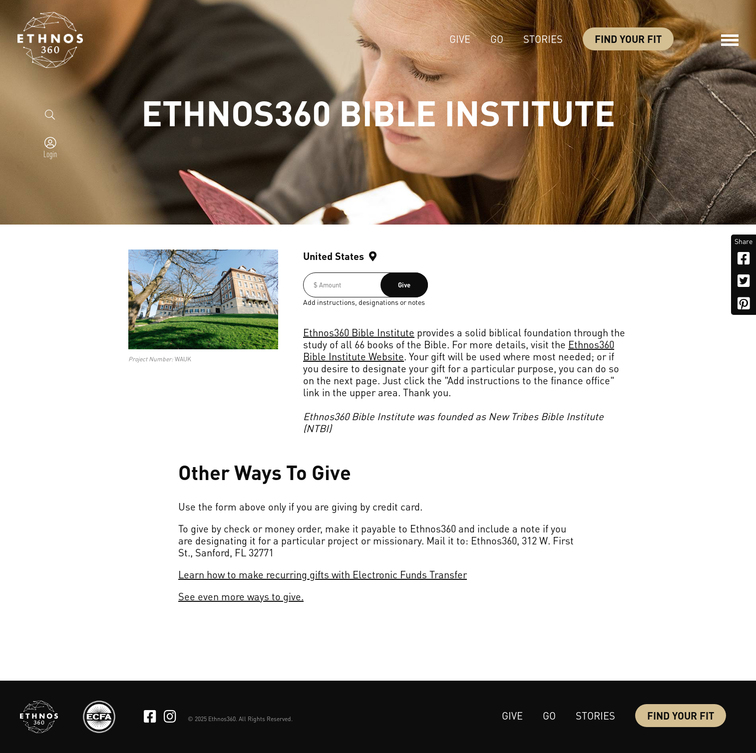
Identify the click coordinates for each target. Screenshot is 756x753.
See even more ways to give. (241, 596)
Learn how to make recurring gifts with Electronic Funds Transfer (322, 574)
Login (50, 153)
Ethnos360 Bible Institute (358, 332)
